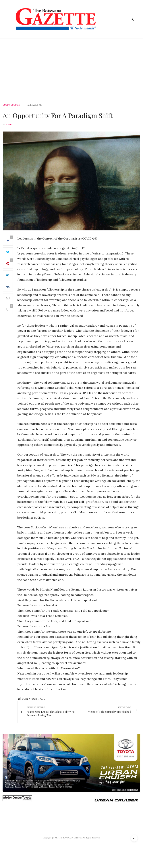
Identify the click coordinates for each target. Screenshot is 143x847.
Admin (8, 124)
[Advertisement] (71, 65)
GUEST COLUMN (11, 105)
